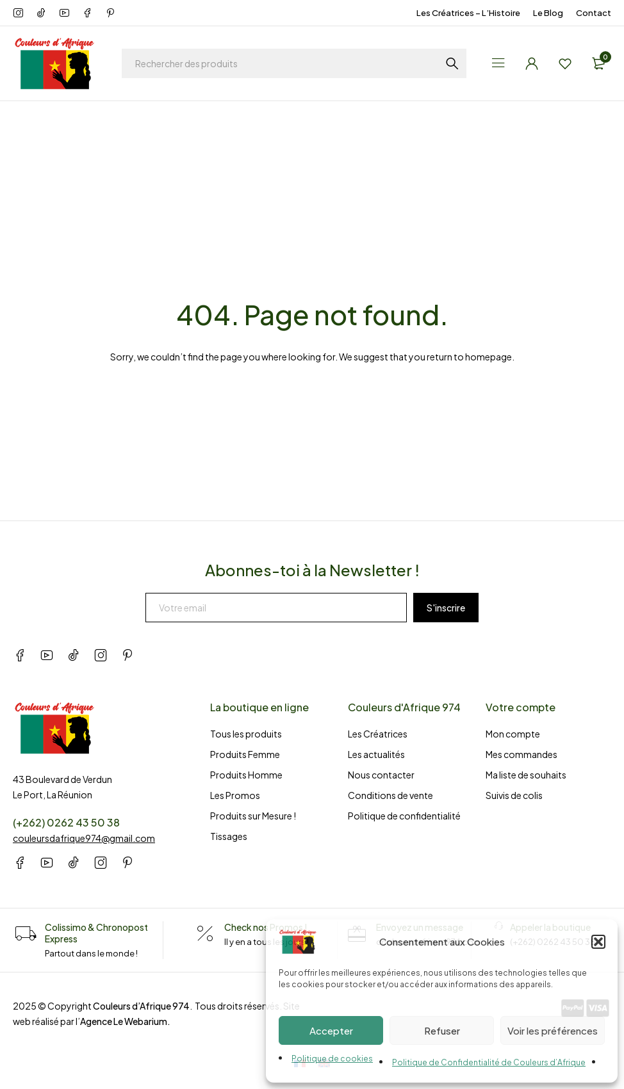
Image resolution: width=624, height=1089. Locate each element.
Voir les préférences (552, 1030)
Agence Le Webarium (123, 1021)
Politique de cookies (332, 1058)
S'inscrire (446, 607)
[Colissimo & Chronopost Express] (25, 934)
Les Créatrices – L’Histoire (468, 13)
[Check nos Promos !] (205, 934)
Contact (593, 13)
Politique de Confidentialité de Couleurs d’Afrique (489, 1062)
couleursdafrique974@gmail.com (84, 838)
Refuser (442, 1030)
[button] (598, 941)
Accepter (331, 1030)
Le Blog (548, 13)
